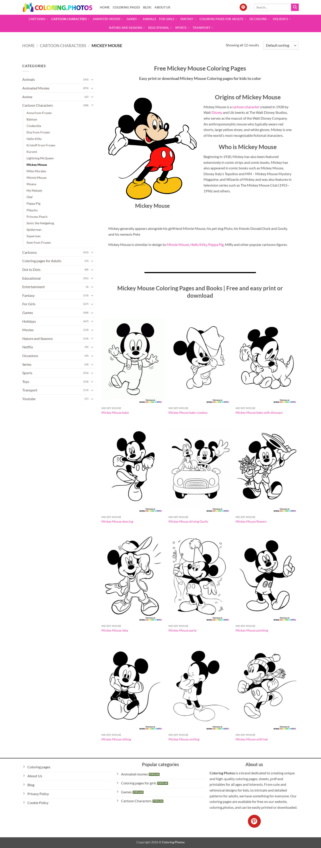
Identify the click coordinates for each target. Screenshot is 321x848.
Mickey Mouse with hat (252, 739)
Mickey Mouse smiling (184, 739)
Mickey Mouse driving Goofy (188, 521)
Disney (217, 112)
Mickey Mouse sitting (116, 739)
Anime (27, 97)
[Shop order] (281, 45)
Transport (203, 28)
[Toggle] (92, 79)
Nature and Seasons (127, 28)
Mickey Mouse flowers (251, 521)
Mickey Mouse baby (115, 412)
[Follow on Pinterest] (243, 7)
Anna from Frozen (39, 113)
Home (105, 7)
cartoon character (245, 107)
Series (26, 364)
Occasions (259, 19)
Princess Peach (37, 216)
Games (133, 19)
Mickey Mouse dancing (117, 521)
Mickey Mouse (37, 164)
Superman (34, 236)
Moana (31, 184)
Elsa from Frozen (38, 132)
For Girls (168, 19)
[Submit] (295, 7)
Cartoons (38, 19)
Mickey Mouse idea (114, 630)
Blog (147, 7)
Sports (182, 28)
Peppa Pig (33, 203)
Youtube (28, 399)
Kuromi (32, 152)
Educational (160, 28)
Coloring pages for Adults (223, 19)
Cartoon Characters (70, 19)
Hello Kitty (34, 139)
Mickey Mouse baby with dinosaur (259, 412)
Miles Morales (36, 171)
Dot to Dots (31, 269)
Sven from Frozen (39, 242)
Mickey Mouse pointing (252, 630)
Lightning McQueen (40, 158)
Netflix (27, 347)
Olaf (30, 197)
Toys (25, 381)
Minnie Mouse (36, 177)
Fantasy (188, 19)
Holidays (282, 19)
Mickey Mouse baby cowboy (188, 412)
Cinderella (34, 126)
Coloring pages (126, 7)
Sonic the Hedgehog (40, 223)
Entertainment (33, 287)
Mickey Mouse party (183, 630)
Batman (32, 119)
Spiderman (34, 229)
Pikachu (32, 210)
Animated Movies (108, 19)
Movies (28, 330)
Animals (149, 19)
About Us (162, 7)
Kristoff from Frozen (41, 145)
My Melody (34, 190)
